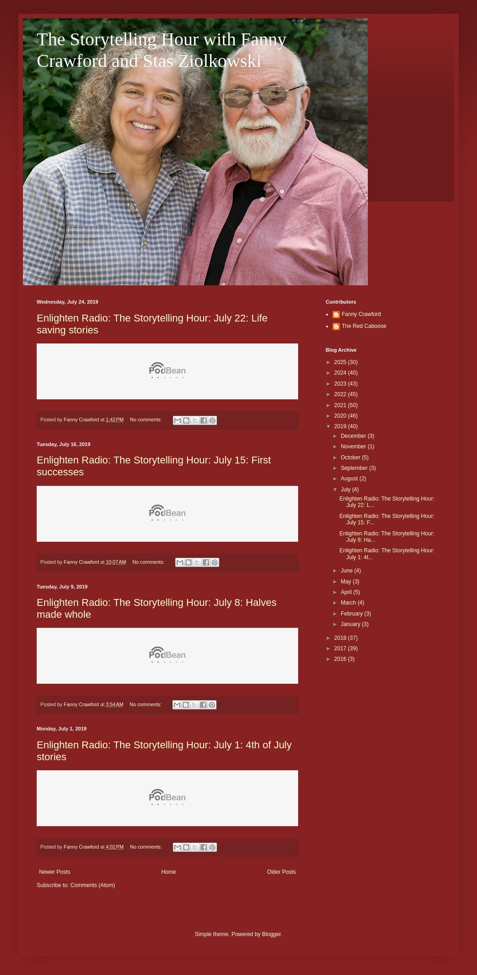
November (354, 446)
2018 (341, 638)
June (347, 570)
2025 (341, 362)
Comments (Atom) (92, 885)
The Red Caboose (364, 326)
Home (168, 872)
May (347, 581)
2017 (341, 648)
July (346, 489)
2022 (341, 394)
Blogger (271, 934)
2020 (341, 416)
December (354, 436)
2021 (341, 405)
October (351, 457)
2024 (341, 373)
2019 (341, 426)
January (351, 624)
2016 (341, 659)
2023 (341, 384)
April (347, 592)
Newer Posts (54, 872)
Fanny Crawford (361, 314)
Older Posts (281, 872)
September (355, 468)
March (349, 602)
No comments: (146, 419)
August (350, 478)
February (352, 613)
